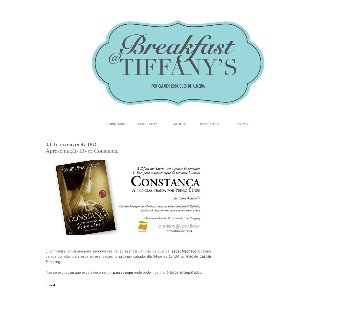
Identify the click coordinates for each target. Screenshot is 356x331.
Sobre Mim (116, 124)
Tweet (51, 285)
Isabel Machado (182, 251)
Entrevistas (148, 124)
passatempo (123, 272)
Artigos (180, 124)
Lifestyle (240, 124)
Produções (209, 124)
